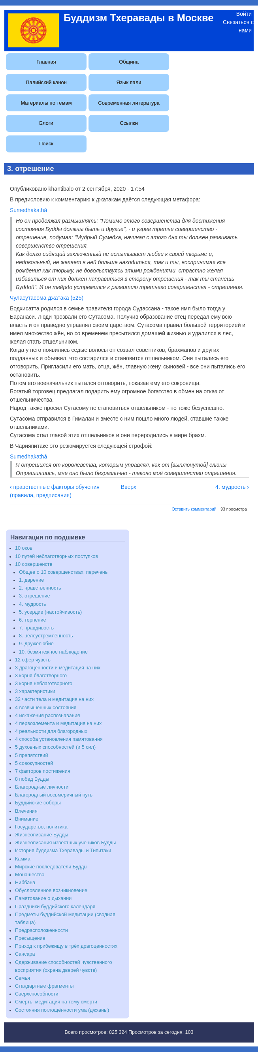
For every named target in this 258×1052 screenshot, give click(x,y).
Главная (46, 62)
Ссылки (129, 123)
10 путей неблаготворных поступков (56, 556)
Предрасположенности (41, 930)
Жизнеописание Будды (41, 835)
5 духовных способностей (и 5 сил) (55, 747)
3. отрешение (34, 596)
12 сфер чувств (33, 660)
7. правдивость (36, 628)
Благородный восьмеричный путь (53, 795)
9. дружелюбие (36, 643)
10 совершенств (33, 564)
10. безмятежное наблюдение (53, 652)
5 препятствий (31, 755)
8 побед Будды (32, 779)
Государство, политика (41, 827)
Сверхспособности (36, 994)
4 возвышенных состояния (45, 707)
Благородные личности (41, 787)
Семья (22, 978)
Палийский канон (46, 82)
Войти (244, 14)
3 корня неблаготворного (43, 683)
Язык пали (128, 82)
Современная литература (128, 103)
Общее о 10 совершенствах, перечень (63, 572)
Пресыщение (30, 938)
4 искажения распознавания (47, 715)
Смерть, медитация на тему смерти (56, 1002)
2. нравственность (40, 588)
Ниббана (25, 882)
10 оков (23, 548)
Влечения (26, 811)
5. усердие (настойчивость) (50, 612)
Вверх (128, 487)
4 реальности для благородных (51, 731)
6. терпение (32, 620)
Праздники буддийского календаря (55, 906)
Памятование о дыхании (43, 898)
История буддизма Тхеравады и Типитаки (63, 850)
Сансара (25, 954)
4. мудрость (232, 487)
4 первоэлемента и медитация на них (58, 723)
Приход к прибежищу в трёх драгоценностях (66, 946)
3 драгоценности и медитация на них (57, 668)
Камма (22, 859)
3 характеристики (35, 691)
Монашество (29, 874)
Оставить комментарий (193, 509)
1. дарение (31, 580)
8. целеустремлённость (46, 636)
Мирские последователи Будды (51, 867)
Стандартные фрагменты (44, 986)
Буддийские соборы (38, 803)
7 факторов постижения (42, 771)
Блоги (46, 123)
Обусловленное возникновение (51, 890)
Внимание (26, 819)
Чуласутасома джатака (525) (46, 298)
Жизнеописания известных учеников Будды (65, 842)
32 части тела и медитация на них (54, 699)
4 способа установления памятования (59, 739)
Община (129, 62)
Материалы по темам (46, 103)
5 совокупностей (34, 763)
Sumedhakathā (28, 210)
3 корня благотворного (41, 675)
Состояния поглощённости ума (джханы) (62, 1010)
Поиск (46, 144)
